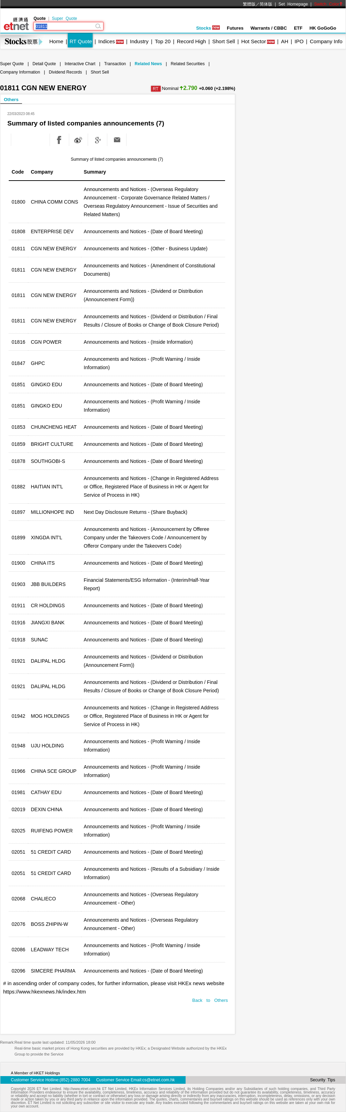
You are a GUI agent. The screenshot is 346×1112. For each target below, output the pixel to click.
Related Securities (187, 63)
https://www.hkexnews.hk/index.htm (44, 992)
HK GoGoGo (322, 28)
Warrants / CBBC (269, 28)
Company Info (326, 41)
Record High (191, 41)
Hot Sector (253, 41)
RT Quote (81, 41)
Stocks (208, 28)
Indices (106, 41)
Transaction (115, 63)
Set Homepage (293, 4)
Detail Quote (44, 63)
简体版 (266, 4)
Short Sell (223, 41)
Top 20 (163, 41)
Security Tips (322, 1079)
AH (284, 41)
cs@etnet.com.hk (158, 1079)
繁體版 (249, 4)
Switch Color (328, 4)
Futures (235, 28)
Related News (148, 63)
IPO (299, 41)
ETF (298, 28)
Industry (139, 41)
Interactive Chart (80, 63)
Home (56, 41)
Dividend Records (65, 72)
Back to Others (210, 1000)
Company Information (20, 72)
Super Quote (64, 18)
